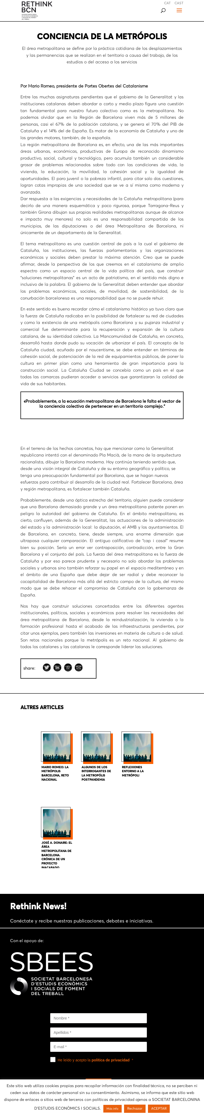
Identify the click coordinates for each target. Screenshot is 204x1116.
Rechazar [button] (134, 1108)
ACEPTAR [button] (159, 1108)
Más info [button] (112, 1108)
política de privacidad (111, 1060)
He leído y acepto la (94, 1060)
